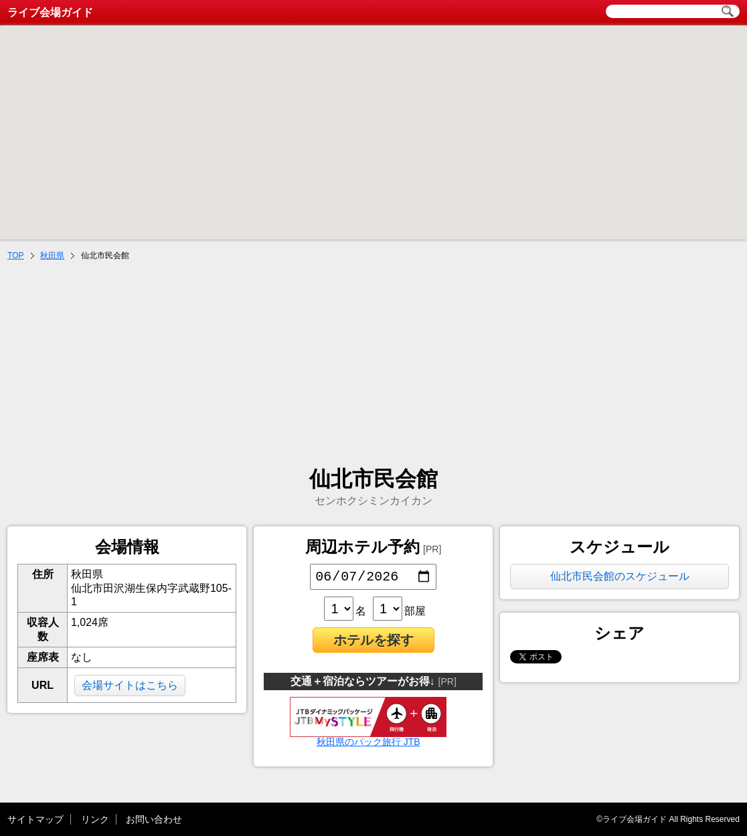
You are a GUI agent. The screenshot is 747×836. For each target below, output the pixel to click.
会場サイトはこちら (130, 685)
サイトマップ (35, 819)
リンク (95, 819)
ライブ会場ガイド (50, 12)
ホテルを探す (373, 642)
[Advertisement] (373, 365)
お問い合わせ (154, 819)
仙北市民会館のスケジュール (619, 576)
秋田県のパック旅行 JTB (368, 740)
